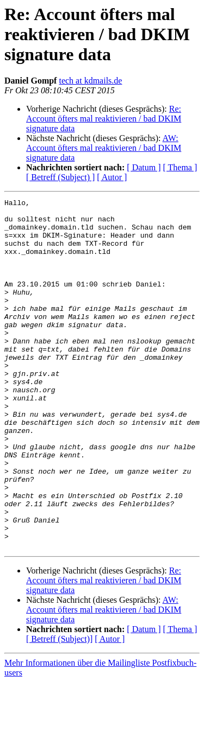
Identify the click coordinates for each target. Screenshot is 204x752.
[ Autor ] (112, 177)
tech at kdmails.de (90, 80)
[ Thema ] (180, 167)
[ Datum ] (143, 167)
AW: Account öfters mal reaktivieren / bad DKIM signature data (103, 147)
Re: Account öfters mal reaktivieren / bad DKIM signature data (103, 118)
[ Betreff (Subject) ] (60, 177)
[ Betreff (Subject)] (59, 708)
